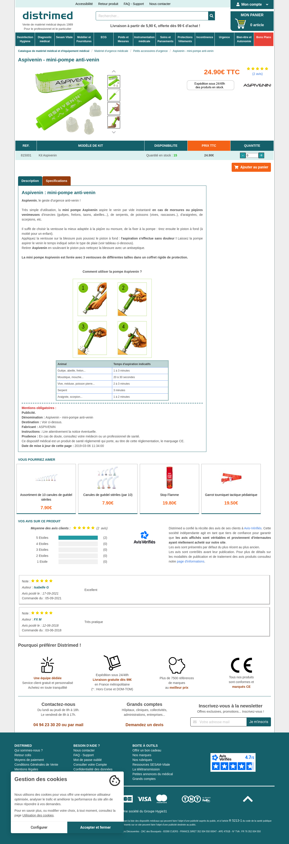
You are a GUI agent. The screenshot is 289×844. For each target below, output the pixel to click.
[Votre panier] (240, 24)
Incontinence (204, 37)
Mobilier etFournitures (84, 39)
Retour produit (108, 4)
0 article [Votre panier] (257, 25)
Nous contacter (159, 4)
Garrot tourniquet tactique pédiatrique (231, 495)
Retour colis (22, 755)
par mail (75, 725)
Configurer (39, 827)
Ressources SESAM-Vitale (151, 764)
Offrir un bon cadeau (147, 750)
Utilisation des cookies (38, 815)
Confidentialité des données (92, 769)
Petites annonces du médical (153, 774)
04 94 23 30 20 (47, 725)
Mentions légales (26, 769)
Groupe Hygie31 (155, 811)
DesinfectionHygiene (25, 39)
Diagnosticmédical (44, 39)
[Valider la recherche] (211, 15)
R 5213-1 (235, 820)
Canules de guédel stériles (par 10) (108, 495)
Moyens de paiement (29, 760)
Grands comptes (144, 779)
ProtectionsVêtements (185, 39)
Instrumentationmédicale (144, 39)
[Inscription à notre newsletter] (218, 721)
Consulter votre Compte (90, 764)
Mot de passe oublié (87, 760)
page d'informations (190, 561)
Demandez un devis (144, 725)
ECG (104, 37)
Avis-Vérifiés (253, 528)
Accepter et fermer (95, 827)
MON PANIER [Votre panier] (252, 15)
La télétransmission (146, 769)
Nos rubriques (142, 760)
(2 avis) (257, 74)
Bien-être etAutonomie (244, 39)
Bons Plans (263, 37)
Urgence (224, 37)
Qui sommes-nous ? (28, 750)
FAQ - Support (134, 4)
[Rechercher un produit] (152, 15)
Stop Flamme (169, 495)
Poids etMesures (123, 39)
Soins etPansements (165, 39)
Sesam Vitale (64, 37)
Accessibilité (84, 4)
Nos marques (142, 755)
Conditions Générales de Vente (36, 764)
